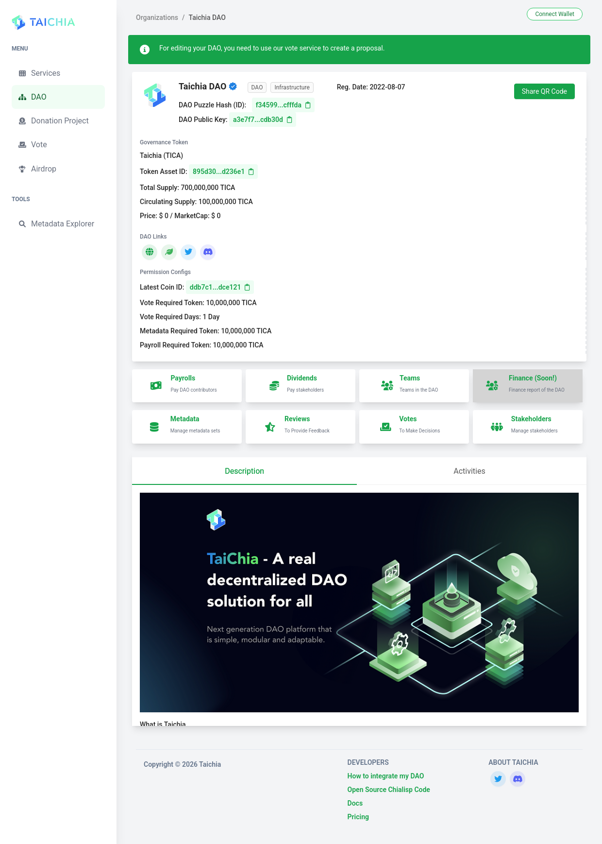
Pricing (358, 817)
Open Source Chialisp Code (389, 789)
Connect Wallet (554, 14)
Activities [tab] (469, 471)
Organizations (157, 17)
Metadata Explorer (55, 224)
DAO (32, 97)
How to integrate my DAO (386, 776)
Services (38, 73)
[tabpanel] (359, 609)
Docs (355, 803)
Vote (32, 145)
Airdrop (36, 169)
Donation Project (53, 121)
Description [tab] (244, 471)
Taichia (210, 764)
